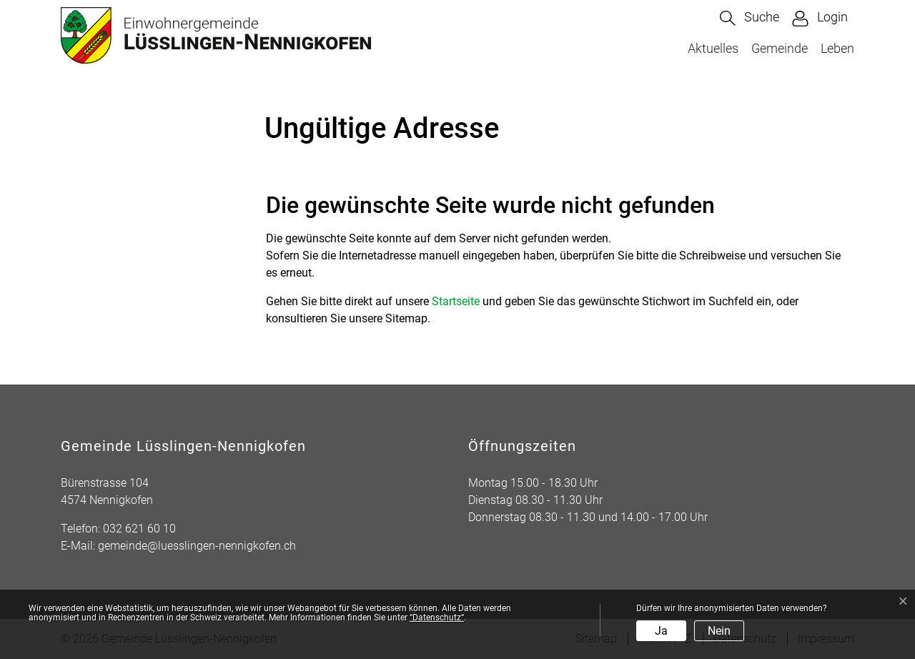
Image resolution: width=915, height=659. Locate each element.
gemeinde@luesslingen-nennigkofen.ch (197, 546)
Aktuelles (713, 48)
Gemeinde (779, 48)
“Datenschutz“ (437, 618)
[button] (749, 18)
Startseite (456, 301)
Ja (661, 631)
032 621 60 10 (139, 528)
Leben (837, 48)
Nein (719, 631)
